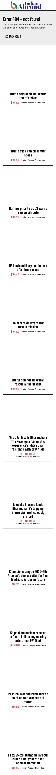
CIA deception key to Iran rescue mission (28, 325)
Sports (15, 584)
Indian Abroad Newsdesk (33, 103)
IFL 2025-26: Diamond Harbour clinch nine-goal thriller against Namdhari (28, 759)
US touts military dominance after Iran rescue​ (28, 268)
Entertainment (27, 454)
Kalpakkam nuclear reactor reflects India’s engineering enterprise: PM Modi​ (28, 637)
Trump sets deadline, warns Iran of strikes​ (28, 96)
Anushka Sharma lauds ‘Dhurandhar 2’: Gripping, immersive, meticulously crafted (28, 510)
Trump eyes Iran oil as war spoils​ (28, 153)
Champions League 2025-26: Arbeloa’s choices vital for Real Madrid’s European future (28, 576)
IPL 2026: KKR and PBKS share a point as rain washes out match (28, 698)
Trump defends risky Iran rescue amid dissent (28, 382)
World (15, 102)
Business (15, 645)
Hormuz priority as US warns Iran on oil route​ (28, 210)
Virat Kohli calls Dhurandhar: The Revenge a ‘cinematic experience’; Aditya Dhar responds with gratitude (28, 443)
